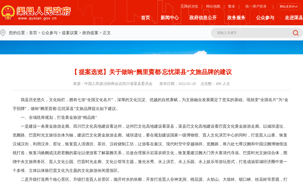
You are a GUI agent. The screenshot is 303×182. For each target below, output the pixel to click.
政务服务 (236, 17)
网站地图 (213, 6)
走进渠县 (294, 17)
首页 (145, 17)
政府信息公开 (203, 17)
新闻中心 (170, 17)
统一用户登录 (256, 6)
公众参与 (265, 17)
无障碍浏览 (189, 6)
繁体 (231, 6)
